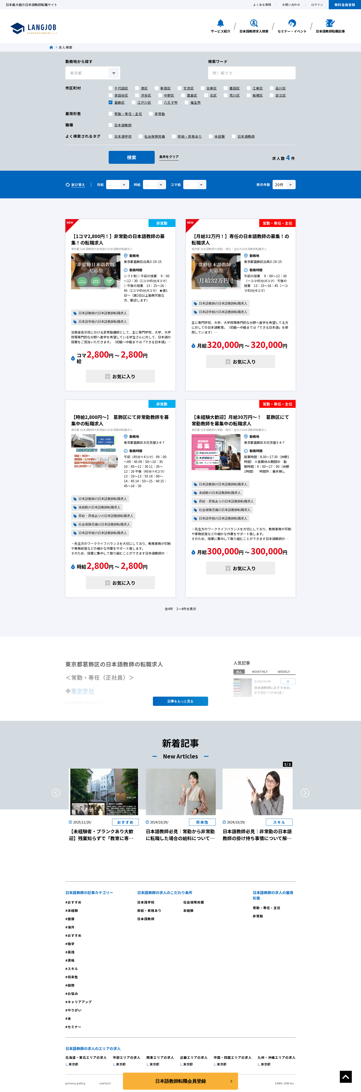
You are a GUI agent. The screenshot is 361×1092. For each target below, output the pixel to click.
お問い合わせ (291, 4)
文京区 (188, 88)
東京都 (73, 1064)
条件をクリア (169, 156)
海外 (71, 927)
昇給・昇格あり (190, 136)
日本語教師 (123, 125)
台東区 (212, 88)
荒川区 (235, 95)
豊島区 (192, 95)
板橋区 (258, 95)
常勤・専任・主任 (128, 113)
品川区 (281, 88)
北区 (213, 95)
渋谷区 (146, 95)
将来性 (73, 977)
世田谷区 (121, 95)
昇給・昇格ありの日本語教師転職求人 (106, 516)
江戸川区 (144, 102)
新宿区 (165, 88)
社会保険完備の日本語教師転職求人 (104, 524)
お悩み (73, 993)
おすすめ (75, 902)
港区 (144, 88)
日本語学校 (123, 136)
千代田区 (121, 88)
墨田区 (235, 88)
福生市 (195, 102)
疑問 (71, 985)
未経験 (220, 136)
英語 (71, 952)
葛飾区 (119, 102)
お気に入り (123, 376)
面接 (71, 918)
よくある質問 (262, 4)
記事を (180, 701)
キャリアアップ (80, 1002)
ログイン (317, 4)
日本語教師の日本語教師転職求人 (103, 313)
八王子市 (171, 102)
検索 (131, 157)
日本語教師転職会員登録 (180, 1081)
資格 (71, 960)
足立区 (281, 95)
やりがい (75, 1010)
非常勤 (160, 113)
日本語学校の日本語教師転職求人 (103, 321)
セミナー (75, 1026)
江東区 (258, 88)
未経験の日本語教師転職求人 (99, 507)
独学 (71, 943)
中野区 (169, 95)
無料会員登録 (345, 4)
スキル (73, 968)
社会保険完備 (154, 136)
